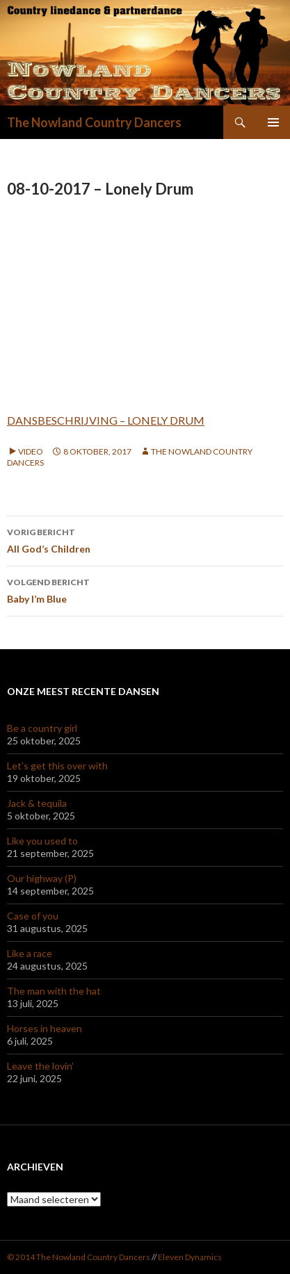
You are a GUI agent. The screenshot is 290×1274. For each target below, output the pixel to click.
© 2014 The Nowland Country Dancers (79, 1257)
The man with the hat (54, 991)
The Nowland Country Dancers (94, 122)
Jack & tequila (37, 803)
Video (30, 451)
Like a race (29, 953)
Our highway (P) (41, 878)
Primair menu (273, 122)
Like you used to (42, 841)
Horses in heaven (44, 1028)
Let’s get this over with (57, 765)
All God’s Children (145, 539)
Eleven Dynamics (190, 1257)
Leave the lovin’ (40, 1066)
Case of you (32, 916)
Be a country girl (42, 728)
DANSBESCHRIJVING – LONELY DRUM (105, 420)
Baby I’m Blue (145, 589)
